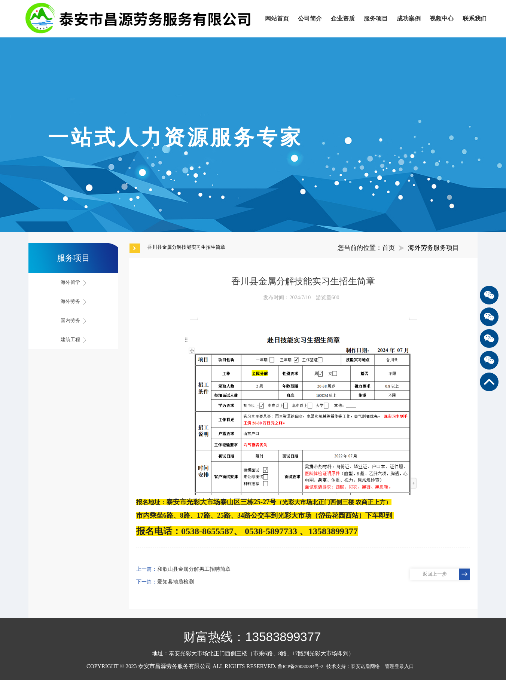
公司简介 (310, 18)
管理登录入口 (399, 666)
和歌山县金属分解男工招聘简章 (194, 569)
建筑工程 (73, 340)
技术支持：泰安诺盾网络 (355, 666)
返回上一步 (435, 574)
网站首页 (277, 18)
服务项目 (376, 18)
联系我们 (475, 18)
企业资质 (343, 18)
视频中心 (442, 18)
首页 (388, 247)
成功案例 (409, 18)
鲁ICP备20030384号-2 (300, 666)
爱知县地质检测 (175, 582)
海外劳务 (73, 301)
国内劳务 (73, 321)
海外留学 (73, 282)
